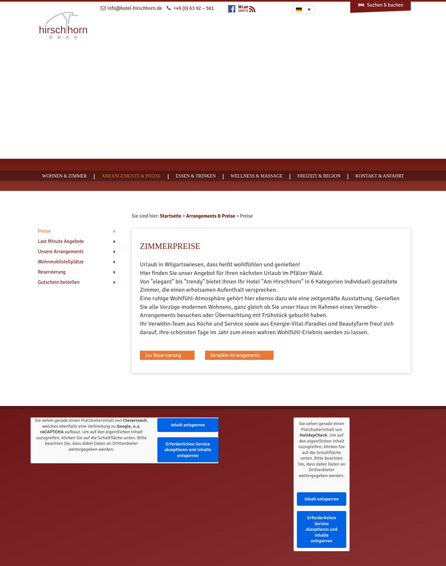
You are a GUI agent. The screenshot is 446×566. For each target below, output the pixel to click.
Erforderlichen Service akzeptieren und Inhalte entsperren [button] (187, 449)
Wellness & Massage (256, 176)
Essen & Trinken (196, 176)
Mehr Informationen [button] (91, 460)
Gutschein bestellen (59, 282)
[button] (167, 355)
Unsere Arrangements (61, 252)
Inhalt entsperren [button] (188, 425)
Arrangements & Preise (131, 176)
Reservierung (52, 272)
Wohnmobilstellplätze (61, 262)
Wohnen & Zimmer (64, 176)
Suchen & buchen (380, 5)
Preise (44, 231)
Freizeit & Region (318, 176)
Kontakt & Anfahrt (379, 176)
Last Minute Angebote (61, 241)
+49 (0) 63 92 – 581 (193, 8)
